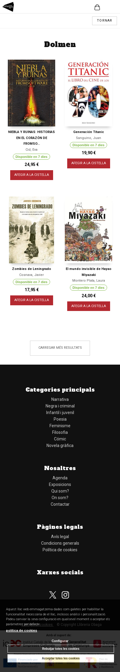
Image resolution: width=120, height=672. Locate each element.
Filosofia (60, 432)
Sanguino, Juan (88, 138)
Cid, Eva (32, 150)
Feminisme (60, 425)
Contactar (60, 504)
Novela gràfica (60, 445)
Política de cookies (60, 549)
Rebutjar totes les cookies (61, 648)
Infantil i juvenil (60, 412)
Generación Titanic (88, 132)
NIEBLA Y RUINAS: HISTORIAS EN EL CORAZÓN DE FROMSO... (31, 138)
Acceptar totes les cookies (61, 658)
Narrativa (60, 399)
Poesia (60, 419)
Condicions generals (60, 543)
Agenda (60, 477)
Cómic (60, 439)
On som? (60, 497)
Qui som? (60, 491)
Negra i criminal (60, 406)
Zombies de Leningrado (31, 269)
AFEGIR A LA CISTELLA (31, 175)
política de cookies (21, 630)
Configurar (60, 641)
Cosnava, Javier (31, 275)
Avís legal (60, 536)
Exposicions (60, 484)
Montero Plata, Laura (88, 281)
